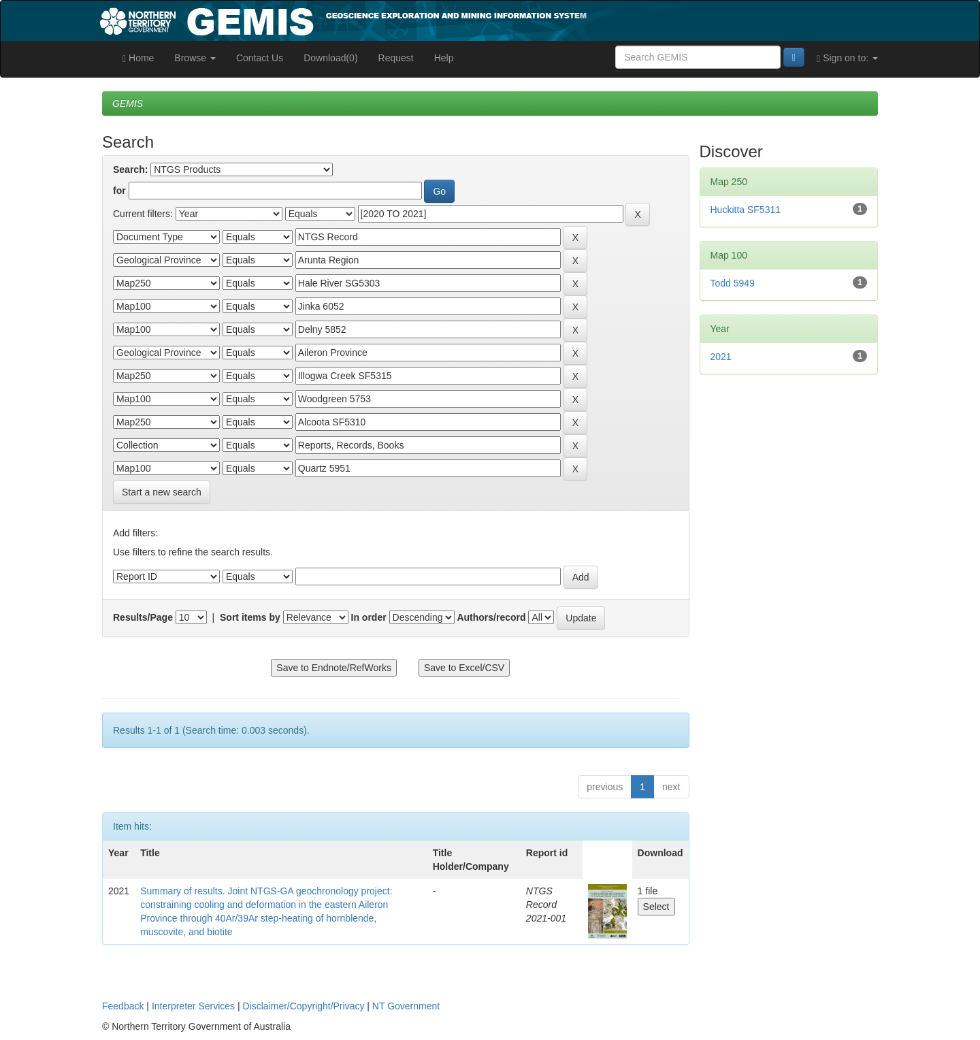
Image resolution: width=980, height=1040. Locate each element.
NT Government (406, 1006)
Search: (130, 169)
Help (444, 57)
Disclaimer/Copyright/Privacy (304, 1006)
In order (369, 617)
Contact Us (259, 57)
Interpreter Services (193, 1006)
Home (138, 58)
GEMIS (127, 103)
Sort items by (250, 617)
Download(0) (330, 57)
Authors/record (491, 617)
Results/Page (143, 617)
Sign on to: (847, 58)
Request (396, 57)
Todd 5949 (732, 283)
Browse (195, 57)
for (119, 190)
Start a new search (161, 492)
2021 (721, 356)
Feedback (123, 1006)
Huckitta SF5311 (745, 209)
